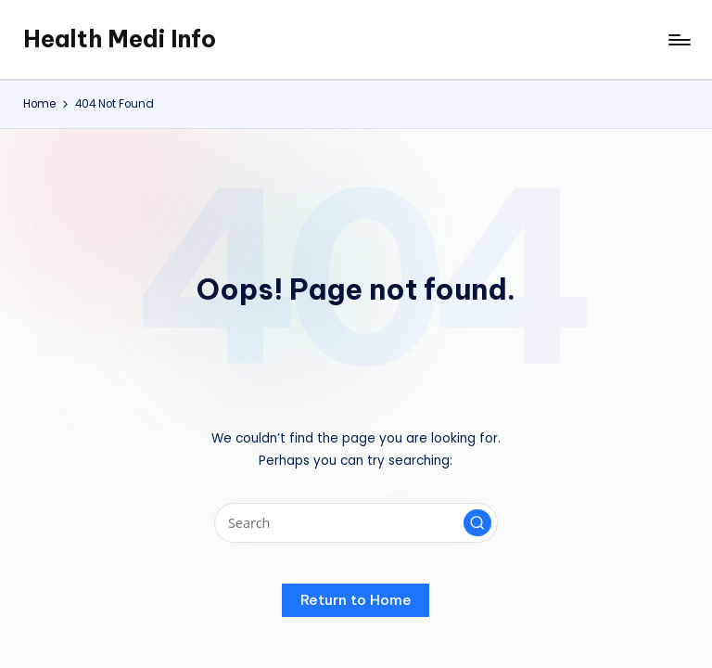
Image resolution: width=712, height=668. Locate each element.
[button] (477, 523)
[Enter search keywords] (355, 523)
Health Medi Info (119, 39)
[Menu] (678, 39)
